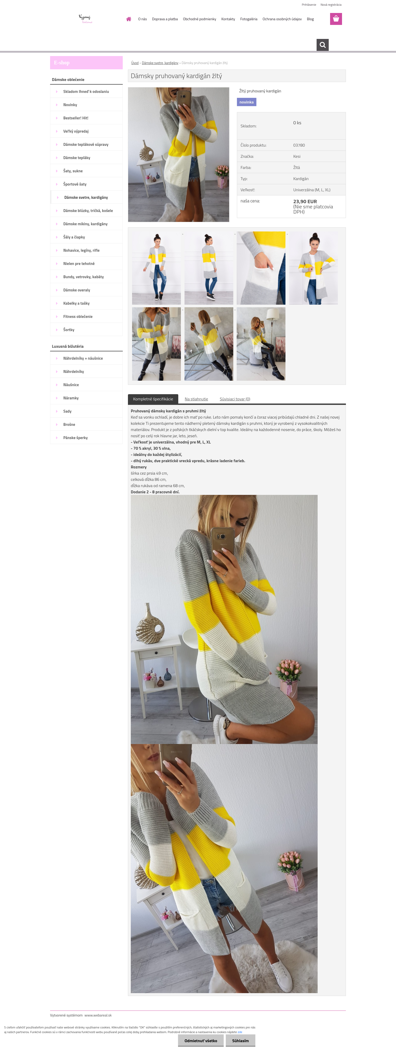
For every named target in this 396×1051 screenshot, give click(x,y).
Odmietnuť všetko (201, 1041)
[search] (323, 45)
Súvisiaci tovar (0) (235, 399)
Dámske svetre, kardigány (160, 62)
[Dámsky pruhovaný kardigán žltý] (178, 89)
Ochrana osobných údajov (282, 19)
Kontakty (228, 19)
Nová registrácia (331, 4)
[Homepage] (128, 19)
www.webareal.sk (98, 1015)
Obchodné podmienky (199, 19)
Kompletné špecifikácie (153, 399)
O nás (142, 19)
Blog (310, 19)
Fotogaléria (248, 19)
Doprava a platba (165, 19)
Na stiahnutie (196, 399)
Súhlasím (240, 1041)
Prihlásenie (309, 4)
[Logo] (85, 19)
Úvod (135, 62)
